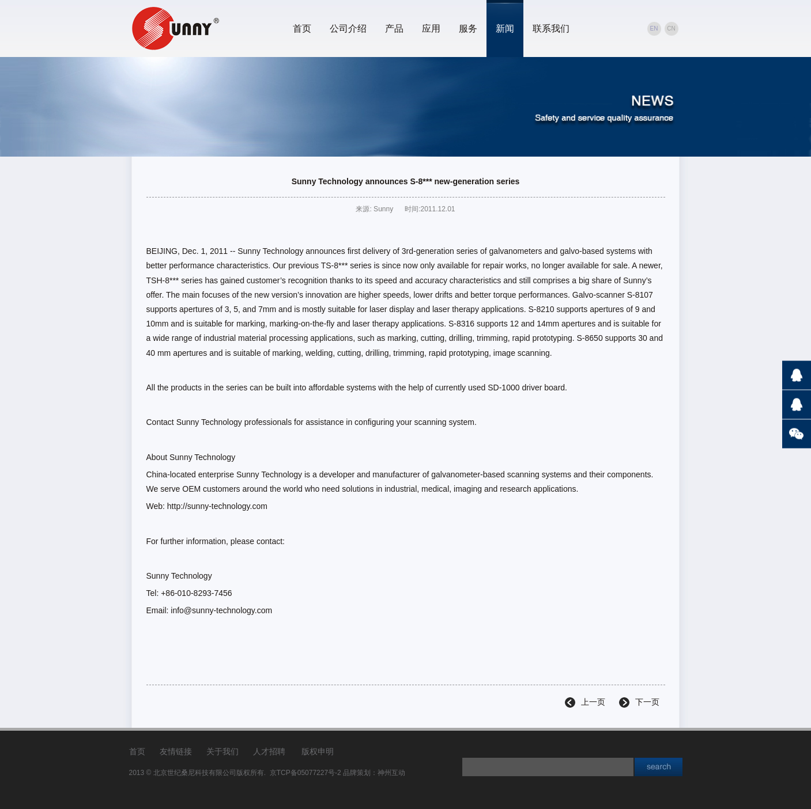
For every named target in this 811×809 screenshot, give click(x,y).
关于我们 (222, 751)
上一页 (593, 702)
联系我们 (551, 28)
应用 (431, 28)
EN (654, 28)
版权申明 (317, 751)
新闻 (505, 28)
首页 (302, 28)
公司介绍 (348, 28)
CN (671, 28)
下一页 (647, 702)
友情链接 (176, 751)
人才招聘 (269, 751)
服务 (468, 28)
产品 (394, 28)
